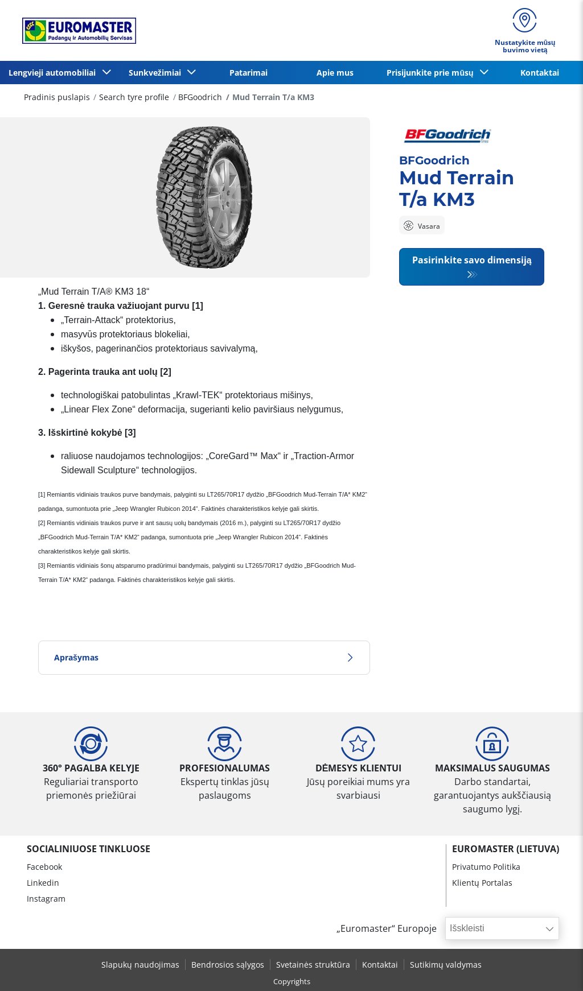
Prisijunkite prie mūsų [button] (432, 72)
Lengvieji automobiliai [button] (54, 72)
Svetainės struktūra (313, 964)
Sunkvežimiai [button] (157, 72)
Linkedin (43, 882)
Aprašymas (204, 657)
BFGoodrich (200, 97)
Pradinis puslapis (57, 97)
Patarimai (248, 72)
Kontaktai (539, 72)
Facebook (44, 866)
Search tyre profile (134, 97)
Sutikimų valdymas (446, 964)
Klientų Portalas (482, 882)
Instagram (46, 898)
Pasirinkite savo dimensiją (472, 260)
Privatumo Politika (486, 866)
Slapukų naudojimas (140, 964)
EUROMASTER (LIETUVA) (505, 848)
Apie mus (335, 72)
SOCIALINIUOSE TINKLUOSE (88, 848)
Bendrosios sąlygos (227, 964)
